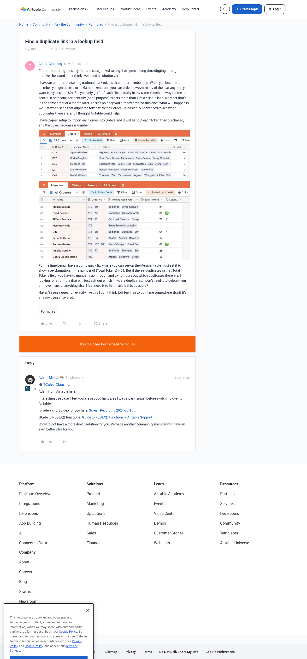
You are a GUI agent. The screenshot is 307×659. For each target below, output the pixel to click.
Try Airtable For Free (36, 611)
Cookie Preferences (220, 651)
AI (21, 533)
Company (27, 552)
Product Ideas (130, 9)
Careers (25, 571)
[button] (247, 9)
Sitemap (111, 651)
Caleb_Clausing (50, 63)
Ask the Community (69, 24)
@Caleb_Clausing (56, 384)
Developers (229, 513)
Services (227, 503)
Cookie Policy (68, 645)
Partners (227, 493)
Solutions (95, 484)
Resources (229, 484)
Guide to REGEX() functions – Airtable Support (117, 417)
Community (41, 24)
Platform (27, 484)
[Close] (88, 624)
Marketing (95, 503)
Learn (159, 484)
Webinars (162, 542)
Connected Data (33, 542)
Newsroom (28, 601)
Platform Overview (35, 493)
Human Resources (102, 523)
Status (25, 591)
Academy (169, 9)
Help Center (190, 9)
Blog (23, 581)
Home (23, 24)
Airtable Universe (234, 542)
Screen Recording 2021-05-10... (112, 410)
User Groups (104, 9)
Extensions (28, 513)
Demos (160, 523)
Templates (229, 533)
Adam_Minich (49, 377)
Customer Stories (168, 533)
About (24, 562)
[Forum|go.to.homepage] (40, 9)
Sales (91, 533)
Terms (147, 651)
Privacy (130, 651)
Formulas (96, 24)
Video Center (165, 513)
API (94, 651)
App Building (30, 523)
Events (151, 9)
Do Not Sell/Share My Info (178, 651)
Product (93, 493)
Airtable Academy (169, 493)
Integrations (29, 503)
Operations (96, 513)
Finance (93, 542)
